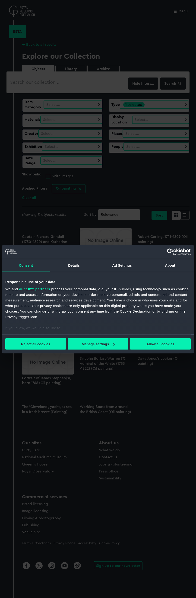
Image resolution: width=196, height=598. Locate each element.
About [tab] (170, 265)
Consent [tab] (26, 265)
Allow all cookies (160, 344)
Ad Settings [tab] (122, 265)
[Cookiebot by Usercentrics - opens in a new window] (170, 251)
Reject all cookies (35, 344)
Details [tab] (74, 265)
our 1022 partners (34, 289)
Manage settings (98, 344)
